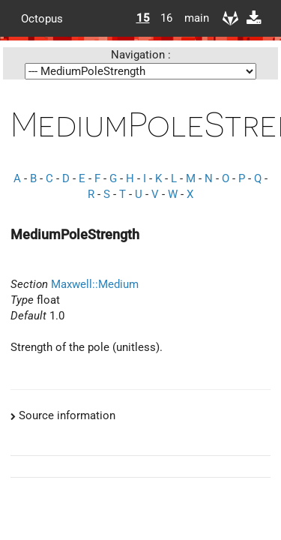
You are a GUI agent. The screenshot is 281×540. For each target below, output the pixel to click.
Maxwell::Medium (95, 284)
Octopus (42, 18)
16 (166, 18)
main (191, 18)
